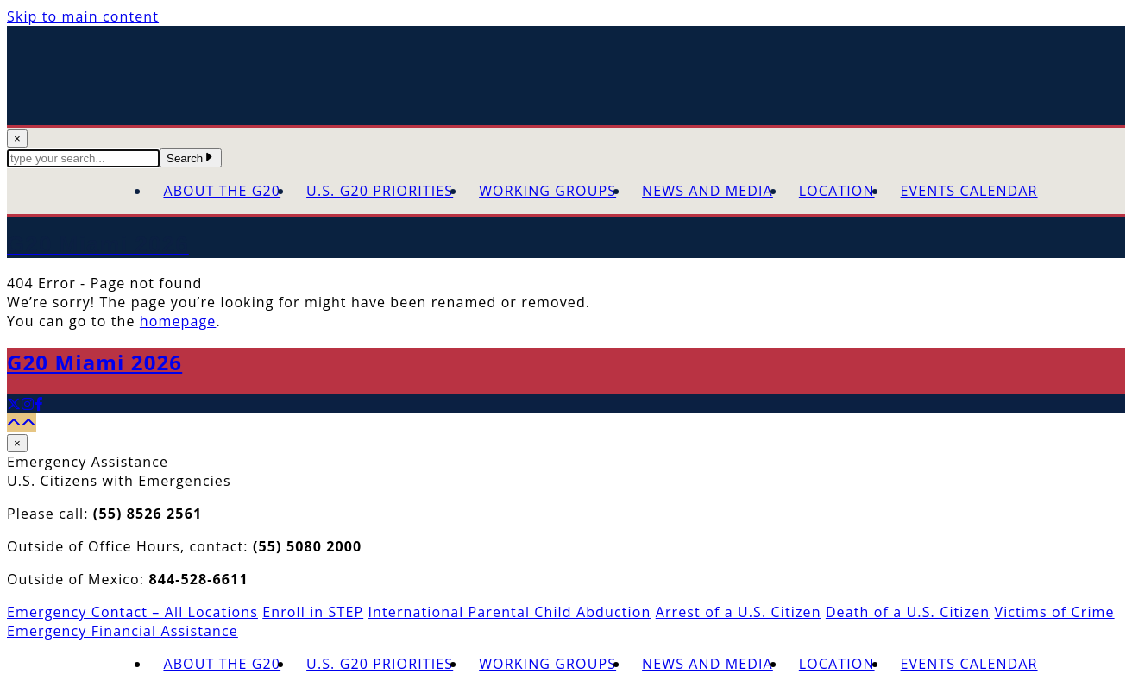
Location (837, 190)
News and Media (707, 190)
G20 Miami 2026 (94, 362)
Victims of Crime (1054, 611)
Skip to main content (83, 16)
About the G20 (221, 190)
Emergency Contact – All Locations (132, 611)
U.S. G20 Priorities (379, 190)
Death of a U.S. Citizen (908, 611)
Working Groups (547, 190)
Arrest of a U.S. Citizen (738, 611)
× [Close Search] (17, 138)
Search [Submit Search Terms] (191, 158)
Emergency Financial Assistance (122, 630)
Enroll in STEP (312, 611)
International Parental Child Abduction (509, 611)
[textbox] (83, 158)
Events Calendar (969, 190)
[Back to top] (21, 422)
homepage (178, 321)
